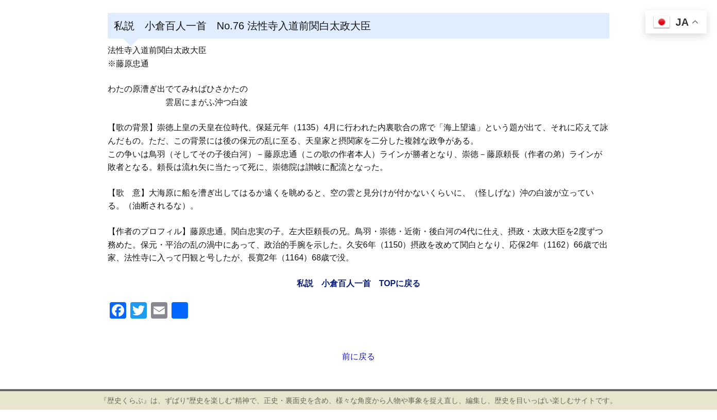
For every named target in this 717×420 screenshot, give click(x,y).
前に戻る (358, 356)
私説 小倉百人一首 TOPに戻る (359, 283)
